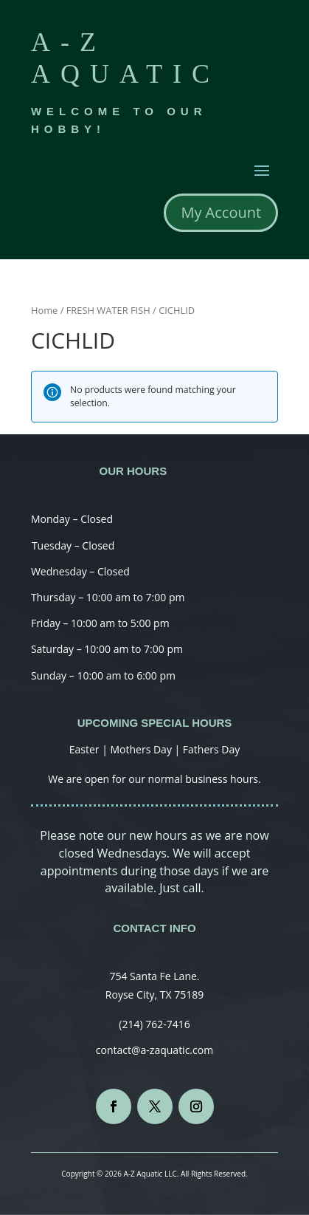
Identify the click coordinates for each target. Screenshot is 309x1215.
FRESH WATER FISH (108, 310)
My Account (221, 212)
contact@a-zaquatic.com (154, 1050)
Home (44, 310)
